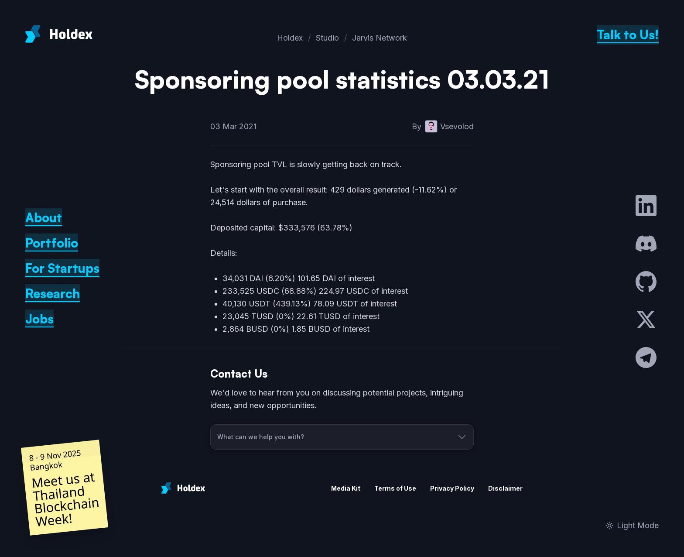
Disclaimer (505, 488)
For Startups (62, 268)
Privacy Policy (452, 488)
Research (52, 293)
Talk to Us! (628, 34)
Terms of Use (395, 488)
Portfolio (51, 243)
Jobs (39, 319)
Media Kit (345, 488)
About (43, 217)
